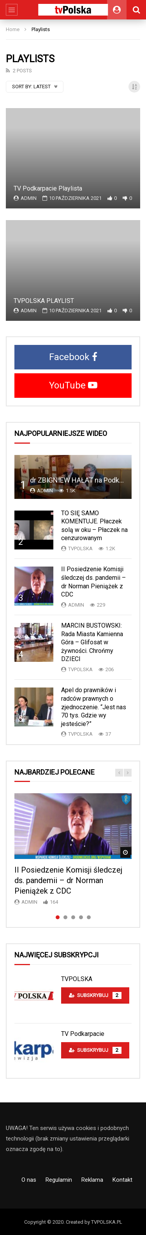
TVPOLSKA (76, 979)
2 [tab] (65, 917)
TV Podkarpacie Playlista (48, 188)
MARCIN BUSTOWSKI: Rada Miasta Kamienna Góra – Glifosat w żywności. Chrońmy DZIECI (92, 642)
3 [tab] (73, 917)
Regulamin (59, 1179)
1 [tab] (58, 917)
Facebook (73, 357)
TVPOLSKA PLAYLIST (44, 300)
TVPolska (80, 548)
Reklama (92, 1179)
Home (12, 29)
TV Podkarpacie (82, 1033)
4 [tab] (81, 917)
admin (29, 198)
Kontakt (122, 1179)
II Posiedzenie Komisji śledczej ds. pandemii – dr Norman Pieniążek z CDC (68, 880)
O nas (28, 1179)
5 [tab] (89, 917)
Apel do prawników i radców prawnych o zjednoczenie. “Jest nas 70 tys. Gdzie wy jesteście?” (93, 706)
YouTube (73, 385)
